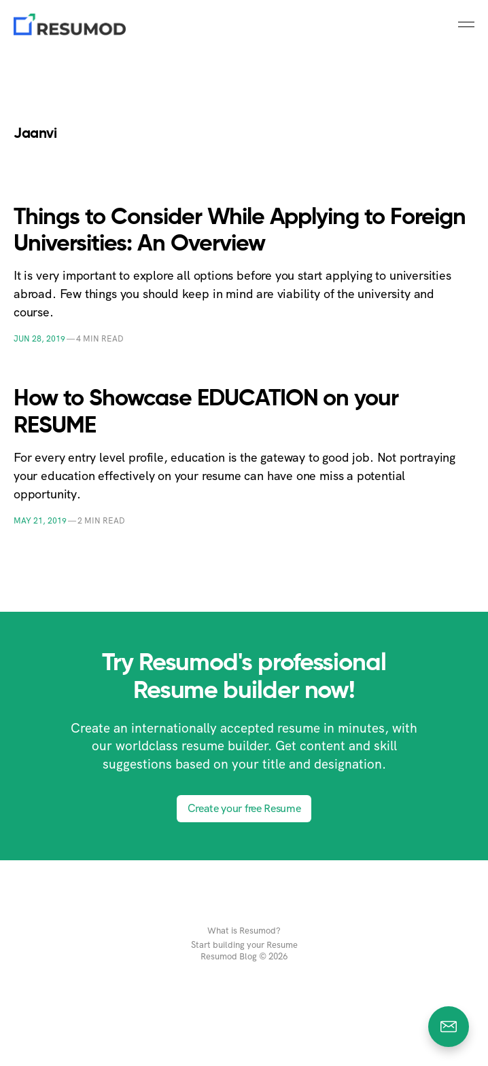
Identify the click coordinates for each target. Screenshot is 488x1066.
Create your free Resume (244, 808)
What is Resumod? (244, 930)
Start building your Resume (244, 945)
